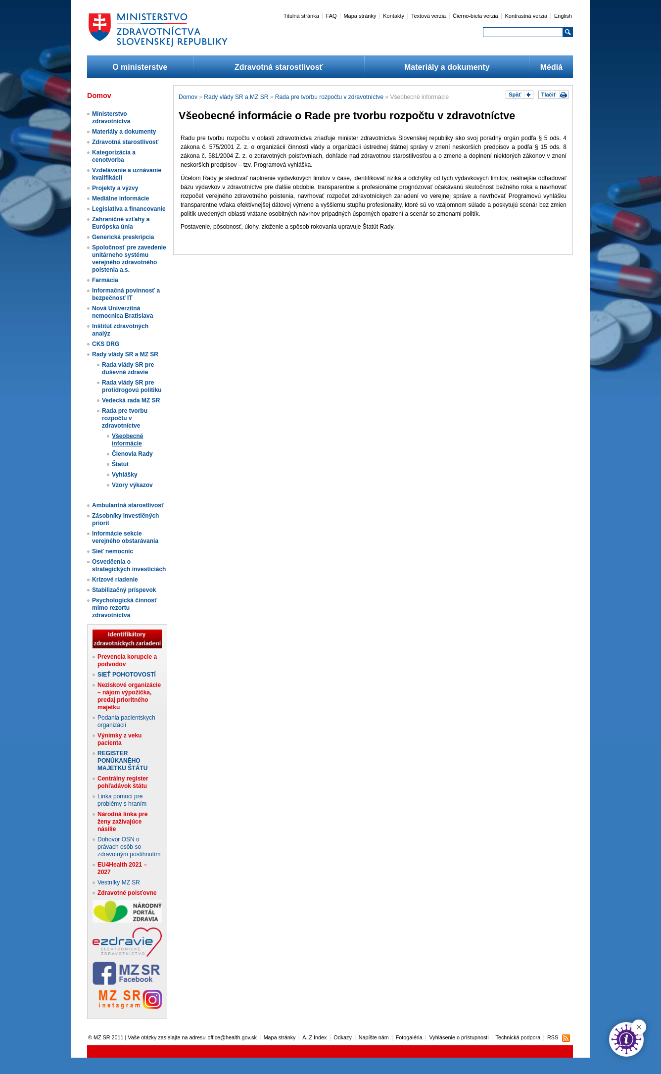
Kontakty (393, 16)
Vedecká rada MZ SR (131, 400)
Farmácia (105, 280)
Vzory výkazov (132, 485)
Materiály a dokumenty (447, 67)
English (563, 16)
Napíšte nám (374, 1037)
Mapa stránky (359, 16)
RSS (552, 1037)
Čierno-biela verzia (475, 16)
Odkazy (342, 1037)
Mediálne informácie (120, 198)
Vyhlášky (125, 474)
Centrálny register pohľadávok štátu (122, 782)
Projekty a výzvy (115, 188)
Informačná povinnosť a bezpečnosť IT (126, 294)
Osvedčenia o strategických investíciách (129, 565)
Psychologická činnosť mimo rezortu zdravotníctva (124, 608)
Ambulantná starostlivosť (128, 505)
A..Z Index (314, 1037)
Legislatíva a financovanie (129, 208)
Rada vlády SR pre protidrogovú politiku (132, 386)
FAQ (331, 16)
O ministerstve (139, 67)
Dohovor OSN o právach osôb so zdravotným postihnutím (128, 847)
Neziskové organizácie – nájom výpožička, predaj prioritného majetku (129, 696)
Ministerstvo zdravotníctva (111, 117)
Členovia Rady (132, 453)
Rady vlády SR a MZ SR (125, 354)
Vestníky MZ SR (118, 882)
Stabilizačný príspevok (124, 589)
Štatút (120, 464)
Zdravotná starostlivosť (279, 67)
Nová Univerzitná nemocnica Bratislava (122, 312)
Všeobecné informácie (127, 440)
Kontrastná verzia (526, 16)
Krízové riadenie (115, 579)
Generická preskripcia (123, 237)
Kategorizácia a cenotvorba (114, 156)
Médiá (551, 67)
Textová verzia (428, 16)
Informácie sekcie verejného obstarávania (125, 537)
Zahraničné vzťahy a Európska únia (120, 223)
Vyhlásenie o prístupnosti (459, 1037)
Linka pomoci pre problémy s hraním (121, 800)
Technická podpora (518, 1037)
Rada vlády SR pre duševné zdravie (128, 368)
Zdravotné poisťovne (127, 892)
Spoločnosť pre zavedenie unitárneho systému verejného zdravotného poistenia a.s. (129, 258)
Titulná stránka (301, 16)
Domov (188, 97)
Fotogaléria (409, 1037)
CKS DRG (105, 344)
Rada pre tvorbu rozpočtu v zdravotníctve (124, 418)
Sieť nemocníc (112, 551)
